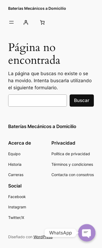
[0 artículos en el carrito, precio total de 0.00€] (42, 22)
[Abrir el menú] (11, 22)
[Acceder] (25, 22)
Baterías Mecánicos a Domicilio (37, 8)
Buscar (81, 100)
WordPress (42, 236)
